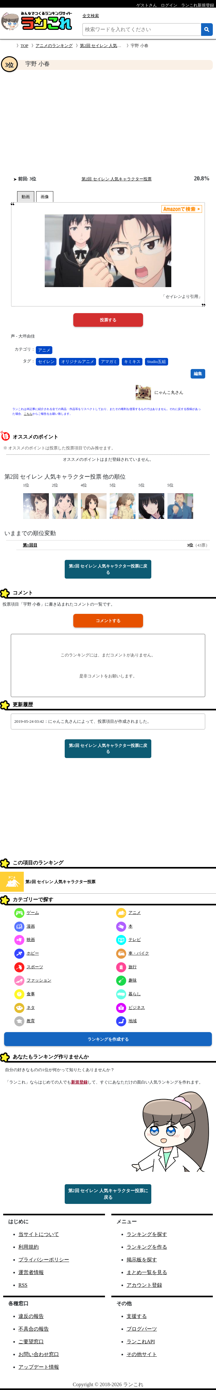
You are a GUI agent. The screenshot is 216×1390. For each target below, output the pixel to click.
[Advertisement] (108, 122)
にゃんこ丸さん (168, 392)
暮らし (128, 993)
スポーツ (28, 966)
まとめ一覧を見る (147, 1272)
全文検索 (90, 15)
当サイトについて (38, 1234)
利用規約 (28, 1247)
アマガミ (109, 361)
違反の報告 (31, 1316)
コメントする (108, 620)
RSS (22, 1285)
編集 (198, 373)
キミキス (132, 361)
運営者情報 (31, 1272)
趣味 (126, 980)
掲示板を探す (142, 1259)
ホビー (26, 953)
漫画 (24, 926)
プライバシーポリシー (43, 1259)
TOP (24, 45)
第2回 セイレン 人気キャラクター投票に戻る (108, 569)
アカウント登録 (144, 1285)
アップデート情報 (38, 1367)
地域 (126, 1020)
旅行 (126, 966)
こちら (28, 413)
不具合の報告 (33, 1329)
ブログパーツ (142, 1329)
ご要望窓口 (31, 1341)
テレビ (128, 939)
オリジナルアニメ (77, 361)
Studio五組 (156, 361)
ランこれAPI (141, 1341)
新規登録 (79, 1082)
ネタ (24, 1007)
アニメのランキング (54, 45)
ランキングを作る (147, 1247)
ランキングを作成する (108, 1039)
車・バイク (132, 953)
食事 (24, 993)
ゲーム (26, 912)
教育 (24, 1020)
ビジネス (130, 1007)
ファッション (32, 980)
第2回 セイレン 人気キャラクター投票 (115, 45)
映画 (24, 939)
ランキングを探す (147, 1234)
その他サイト (142, 1354)
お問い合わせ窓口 (38, 1354)
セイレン (46, 361)
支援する (137, 1316)
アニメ (44, 350)
